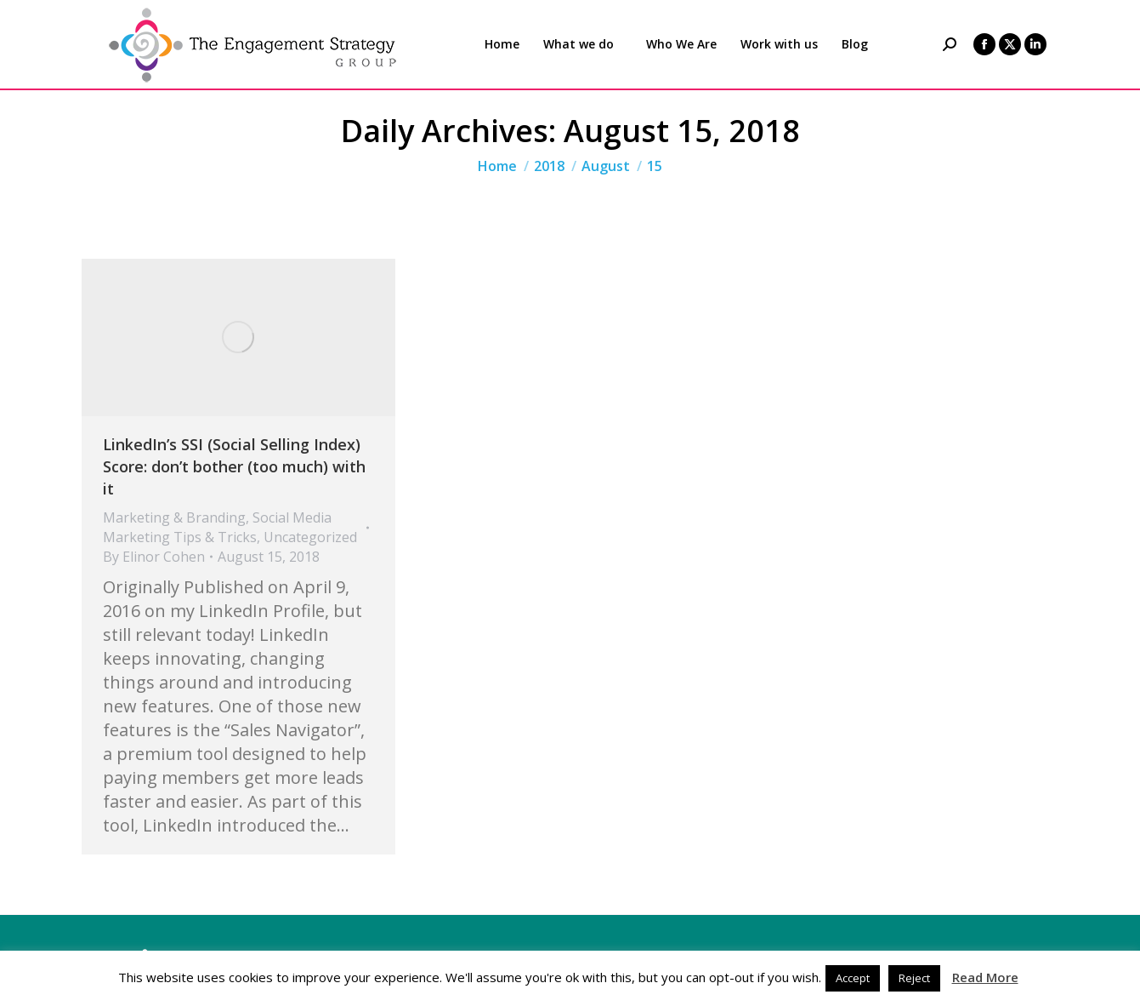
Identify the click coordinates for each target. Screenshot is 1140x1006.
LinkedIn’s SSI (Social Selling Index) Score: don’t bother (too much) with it (234, 466)
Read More (985, 977)
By (154, 556)
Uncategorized (310, 537)
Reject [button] (914, 978)
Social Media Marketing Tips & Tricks (217, 527)
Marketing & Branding (174, 517)
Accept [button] (853, 978)
